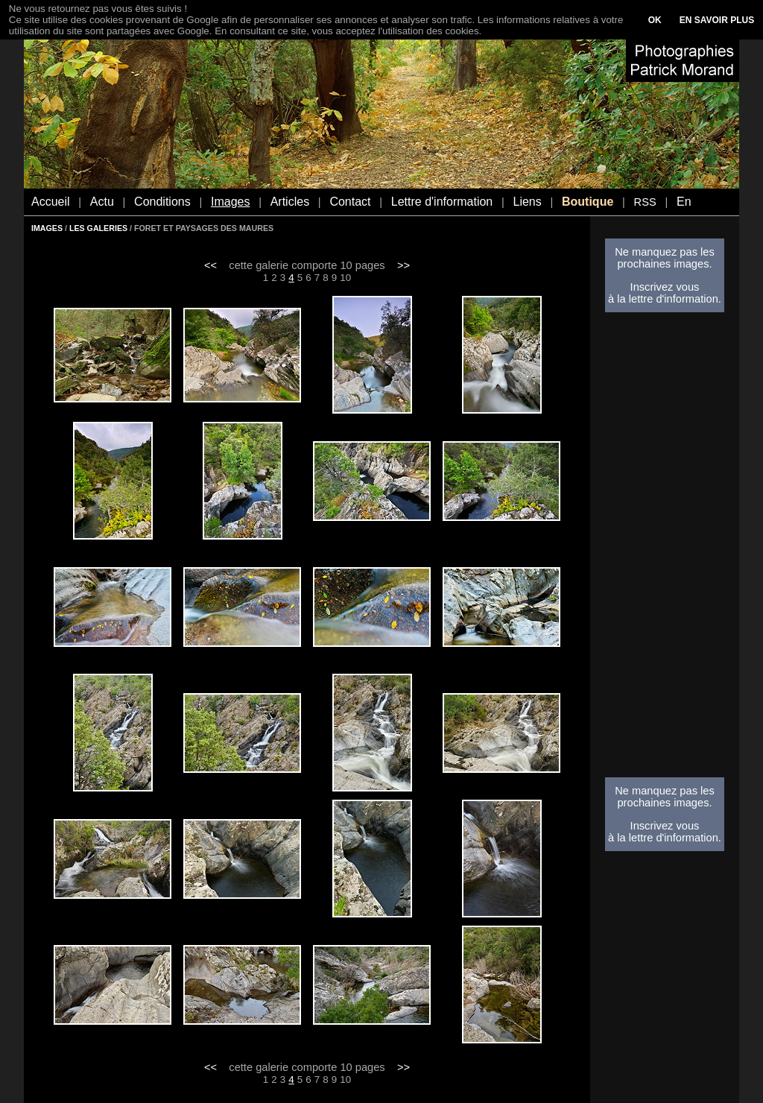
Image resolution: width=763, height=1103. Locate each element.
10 (345, 277)
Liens (527, 201)
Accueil (50, 201)
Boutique (587, 201)
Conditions (162, 201)
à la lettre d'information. (664, 299)
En (684, 201)
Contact (349, 201)
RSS (645, 202)
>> (403, 265)
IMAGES (47, 228)
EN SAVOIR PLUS (717, 20)
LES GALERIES (98, 228)
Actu (102, 201)
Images (230, 201)
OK (655, 20)
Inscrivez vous (665, 287)
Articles (289, 201)
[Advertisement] (664, 549)
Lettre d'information (442, 201)
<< (210, 265)
